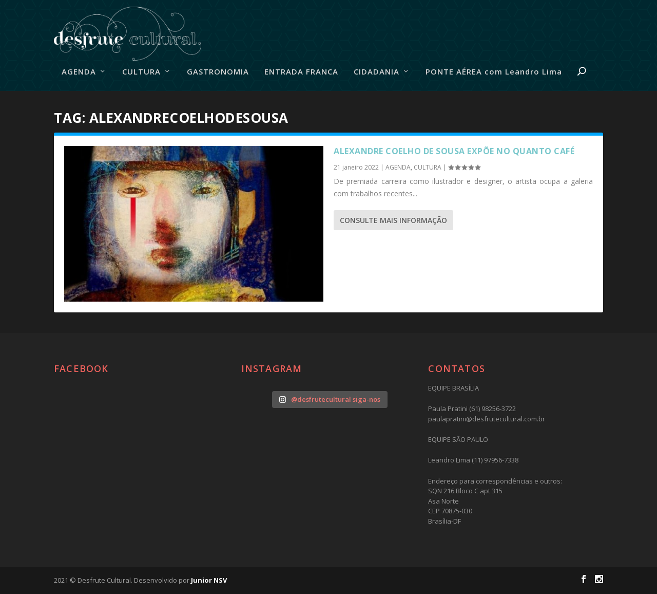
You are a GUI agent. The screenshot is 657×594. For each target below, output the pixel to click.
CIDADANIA (376, 72)
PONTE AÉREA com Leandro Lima (494, 72)
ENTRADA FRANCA (301, 72)
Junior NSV (209, 580)
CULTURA (141, 72)
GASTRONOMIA (218, 72)
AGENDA (79, 72)
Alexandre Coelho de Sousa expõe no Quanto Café (454, 151)
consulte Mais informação (393, 220)
